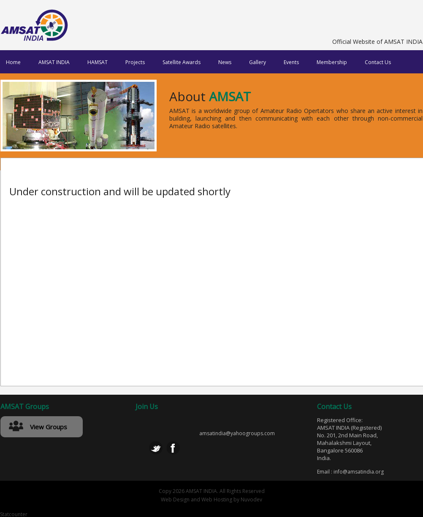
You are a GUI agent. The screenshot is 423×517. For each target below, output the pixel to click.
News (224, 62)
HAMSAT (97, 62)
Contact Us (378, 62)
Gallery (257, 62)
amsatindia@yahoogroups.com (237, 433)
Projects (135, 62)
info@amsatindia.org (359, 471)
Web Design (175, 499)
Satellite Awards (182, 62)
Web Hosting (216, 499)
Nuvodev (251, 499)
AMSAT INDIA (54, 62)
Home (13, 62)
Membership (332, 62)
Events (291, 62)
